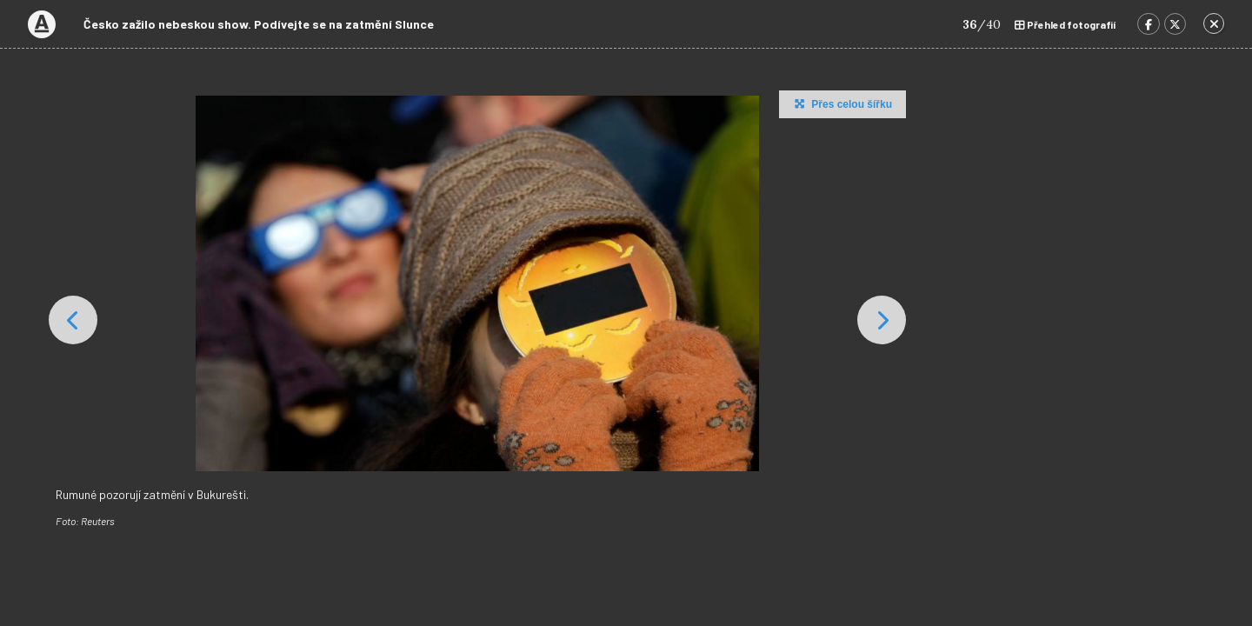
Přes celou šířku (841, 103)
